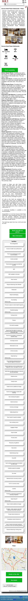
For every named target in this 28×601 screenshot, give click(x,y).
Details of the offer (14, 574)
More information (17, 235)
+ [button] (3, 550)
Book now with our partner (17, 231)
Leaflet (17, 569)
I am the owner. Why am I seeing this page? (10, 585)
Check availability (10, 70)
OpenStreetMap (23, 569)
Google (20, 596)
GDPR (14, 599)
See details (14, 580)
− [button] (3, 552)
